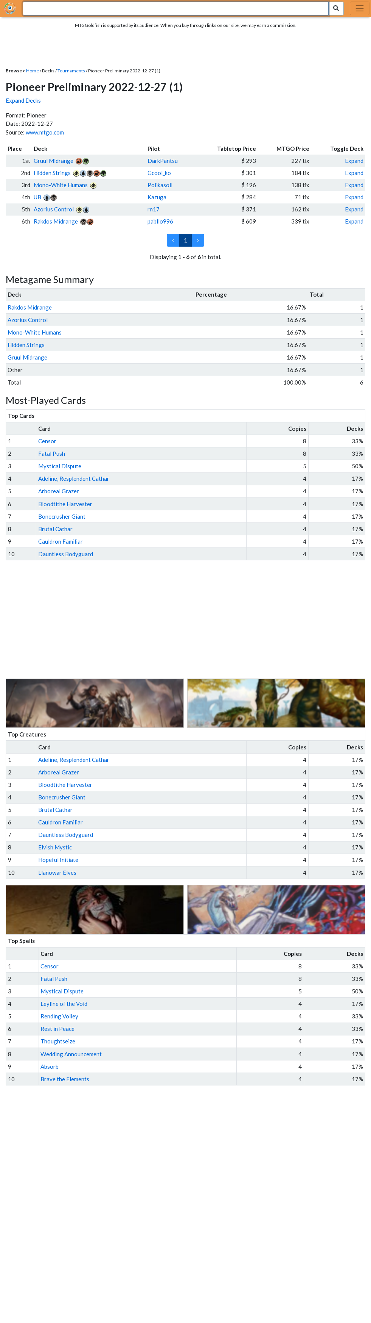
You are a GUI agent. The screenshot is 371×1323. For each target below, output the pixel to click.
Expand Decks (23, 100)
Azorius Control (54, 209)
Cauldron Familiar (60, 541)
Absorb (49, 1066)
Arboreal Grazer (58, 491)
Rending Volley (59, 1016)
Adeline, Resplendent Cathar (73, 478)
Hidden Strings (52, 172)
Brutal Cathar (55, 528)
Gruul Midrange (53, 160)
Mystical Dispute (59, 466)
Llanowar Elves (57, 872)
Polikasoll (159, 184)
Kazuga (156, 197)
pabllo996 (160, 221)
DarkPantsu (162, 160)
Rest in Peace (57, 1028)
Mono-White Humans (61, 184)
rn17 (153, 209)
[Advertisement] (192, 619)
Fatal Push (51, 453)
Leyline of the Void (63, 1003)
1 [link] (185, 240)
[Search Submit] (336, 9)
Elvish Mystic (55, 847)
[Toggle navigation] (359, 8)
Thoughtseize (57, 1041)
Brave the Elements (64, 1079)
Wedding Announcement (71, 1054)
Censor (47, 441)
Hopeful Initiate (58, 859)
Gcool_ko (159, 172)
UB (37, 197)
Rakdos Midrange (56, 221)
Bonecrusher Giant (61, 516)
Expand (354, 160)
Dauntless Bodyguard (65, 553)
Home (32, 71)
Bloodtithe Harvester (65, 503)
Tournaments (71, 71)
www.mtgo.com (45, 132)
